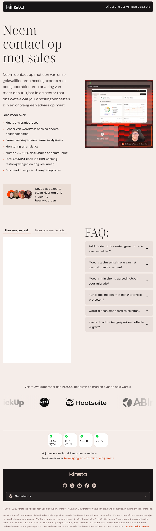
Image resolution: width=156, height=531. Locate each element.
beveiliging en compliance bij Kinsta (89, 458)
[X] (72, 485)
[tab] (17, 230)
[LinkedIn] (94, 485)
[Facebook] (87, 485)
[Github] (65, 485)
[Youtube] (79, 485)
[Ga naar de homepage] (15, 6)
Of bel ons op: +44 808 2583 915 (128, 6)
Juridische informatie (137, 526)
